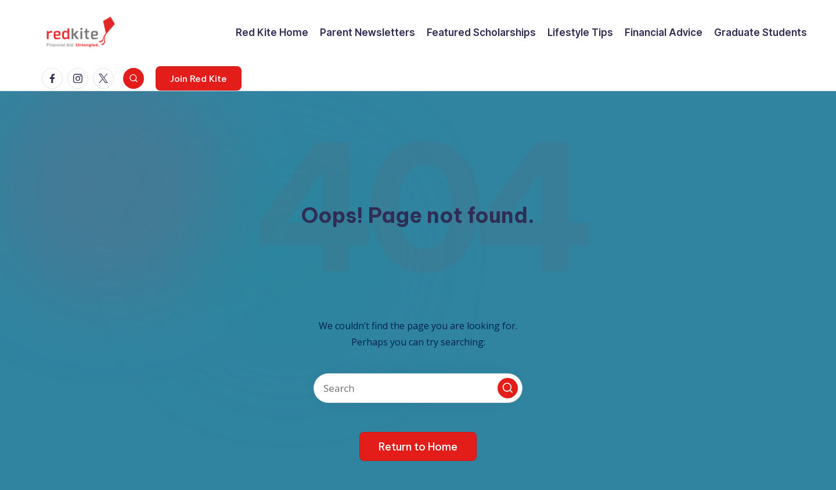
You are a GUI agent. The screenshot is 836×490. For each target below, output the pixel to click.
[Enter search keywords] (418, 388)
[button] (199, 78)
